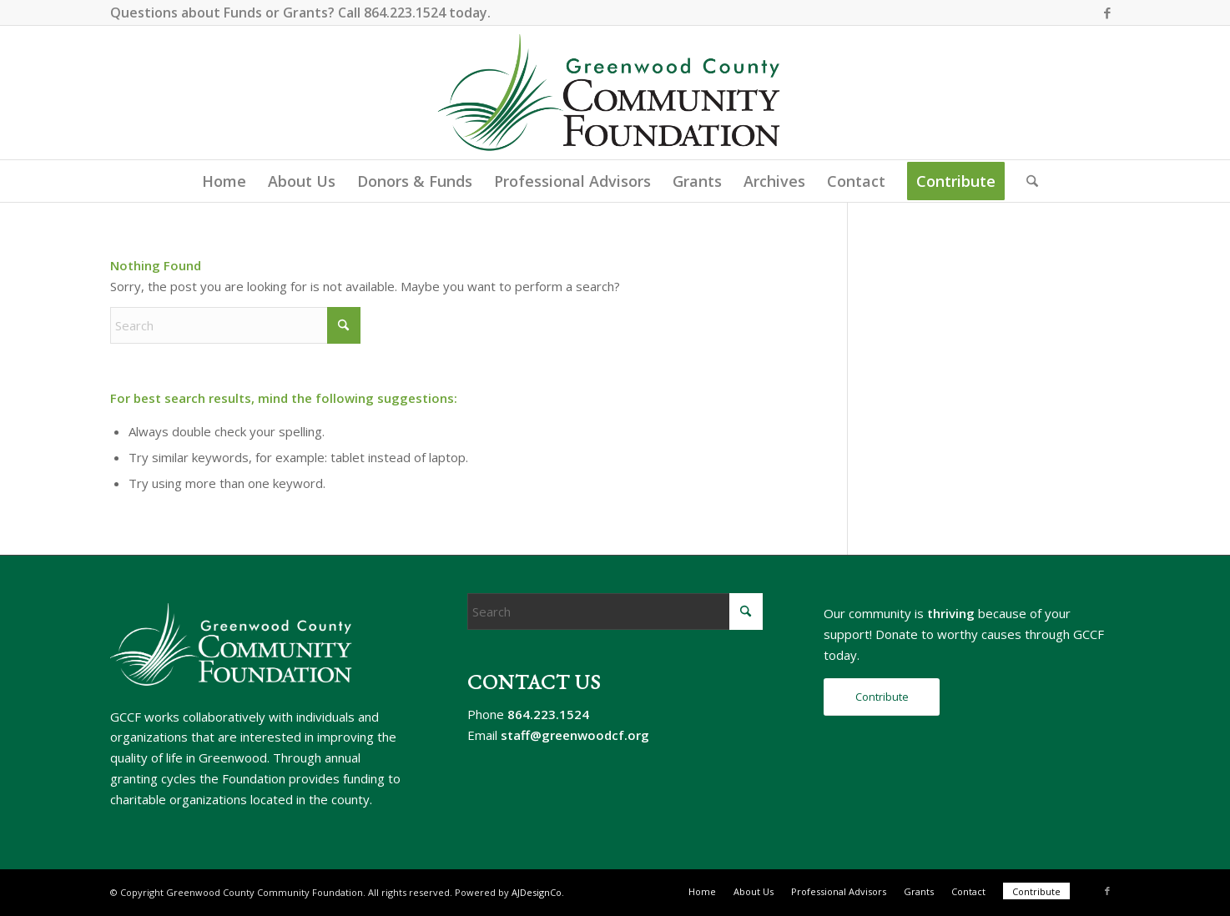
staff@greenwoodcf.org (575, 735)
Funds (243, 12)
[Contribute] (882, 697)
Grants (305, 12)
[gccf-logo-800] (615, 92)
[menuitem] (224, 181)
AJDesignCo (537, 892)
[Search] (1027, 181)
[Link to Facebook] (1107, 12)
